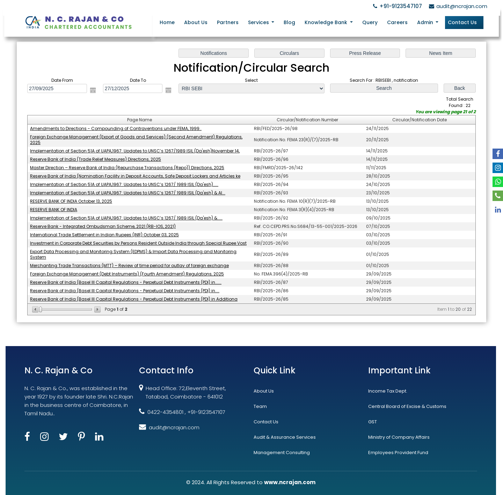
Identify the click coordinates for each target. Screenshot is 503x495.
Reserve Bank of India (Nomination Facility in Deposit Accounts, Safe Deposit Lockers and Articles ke (135, 176)
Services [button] (259, 22)
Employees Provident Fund (398, 452)
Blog (289, 22)
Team (260, 406)
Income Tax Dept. (387, 391)
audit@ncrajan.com (457, 6)
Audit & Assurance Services (285, 437)
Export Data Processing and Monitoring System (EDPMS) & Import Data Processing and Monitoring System (133, 254)
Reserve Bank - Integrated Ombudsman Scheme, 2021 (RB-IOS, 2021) (103, 226)
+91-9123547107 (396, 6)
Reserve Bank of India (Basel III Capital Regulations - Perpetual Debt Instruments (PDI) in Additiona (134, 299)
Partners (228, 22)
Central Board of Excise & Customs (407, 406)
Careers (397, 22)
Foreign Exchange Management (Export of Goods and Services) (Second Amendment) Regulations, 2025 (136, 140)
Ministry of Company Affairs (399, 437)
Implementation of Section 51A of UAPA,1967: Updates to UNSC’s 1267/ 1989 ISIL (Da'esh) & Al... (128, 193)
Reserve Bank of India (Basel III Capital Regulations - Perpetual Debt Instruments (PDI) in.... (125, 291)
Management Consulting (282, 452)
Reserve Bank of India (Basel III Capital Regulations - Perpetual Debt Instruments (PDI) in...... (126, 282)
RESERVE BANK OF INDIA (54, 210)
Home (167, 22)
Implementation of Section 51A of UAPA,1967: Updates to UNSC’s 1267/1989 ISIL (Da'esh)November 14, (135, 151)
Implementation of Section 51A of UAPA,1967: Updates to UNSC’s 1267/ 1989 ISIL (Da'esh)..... (125, 184)
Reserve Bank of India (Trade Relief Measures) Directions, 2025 (96, 160)
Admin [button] (426, 22)
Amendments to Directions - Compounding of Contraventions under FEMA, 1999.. (116, 129)
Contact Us (462, 22)
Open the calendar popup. (93, 90)
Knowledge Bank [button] (327, 22)
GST (372, 421)
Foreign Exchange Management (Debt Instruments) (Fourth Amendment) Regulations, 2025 (127, 274)
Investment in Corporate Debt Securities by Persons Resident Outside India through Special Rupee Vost (139, 243)
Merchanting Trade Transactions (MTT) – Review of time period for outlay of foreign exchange (130, 265)
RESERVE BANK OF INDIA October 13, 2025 (71, 201)
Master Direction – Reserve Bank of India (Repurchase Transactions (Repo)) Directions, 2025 (127, 168)
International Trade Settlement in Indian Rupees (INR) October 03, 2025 (105, 235)
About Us (195, 22)
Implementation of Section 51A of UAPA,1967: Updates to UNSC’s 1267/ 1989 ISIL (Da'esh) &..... (127, 218)
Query (370, 22)
